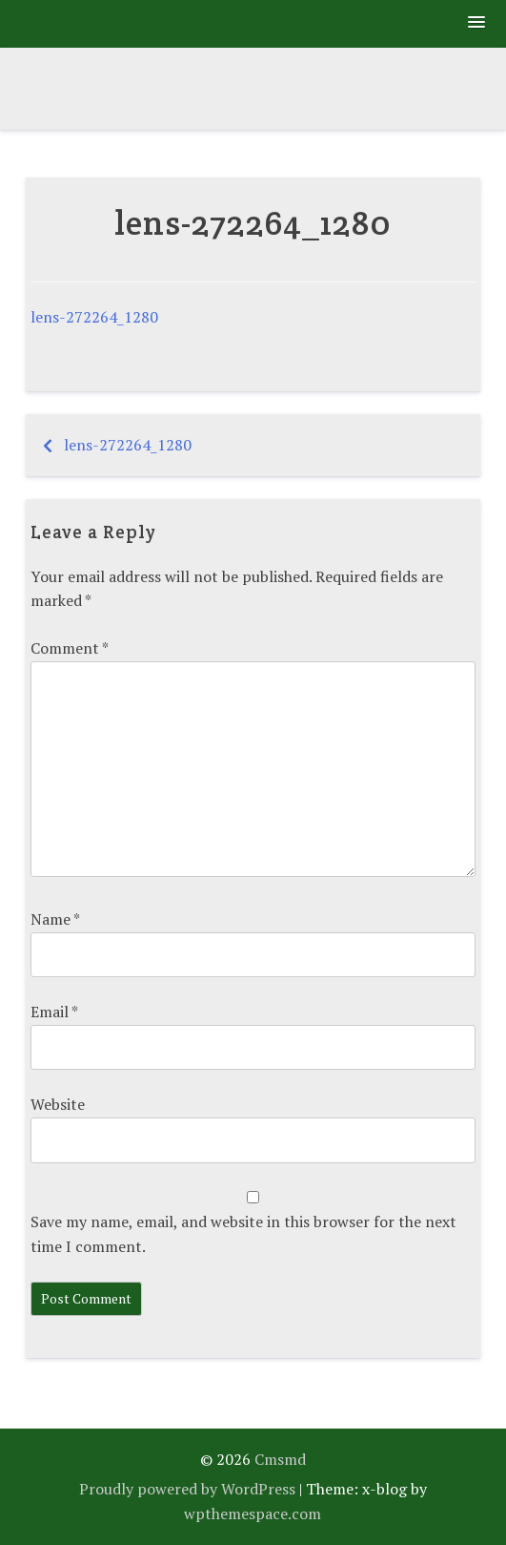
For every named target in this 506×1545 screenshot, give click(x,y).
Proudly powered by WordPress (187, 1488)
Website (57, 1104)
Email (53, 1011)
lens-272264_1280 (94, 316)
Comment (69, 647)
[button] (477, 23)
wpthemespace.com (252, 1513)
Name (54, 918)
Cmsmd (280, 1459)
